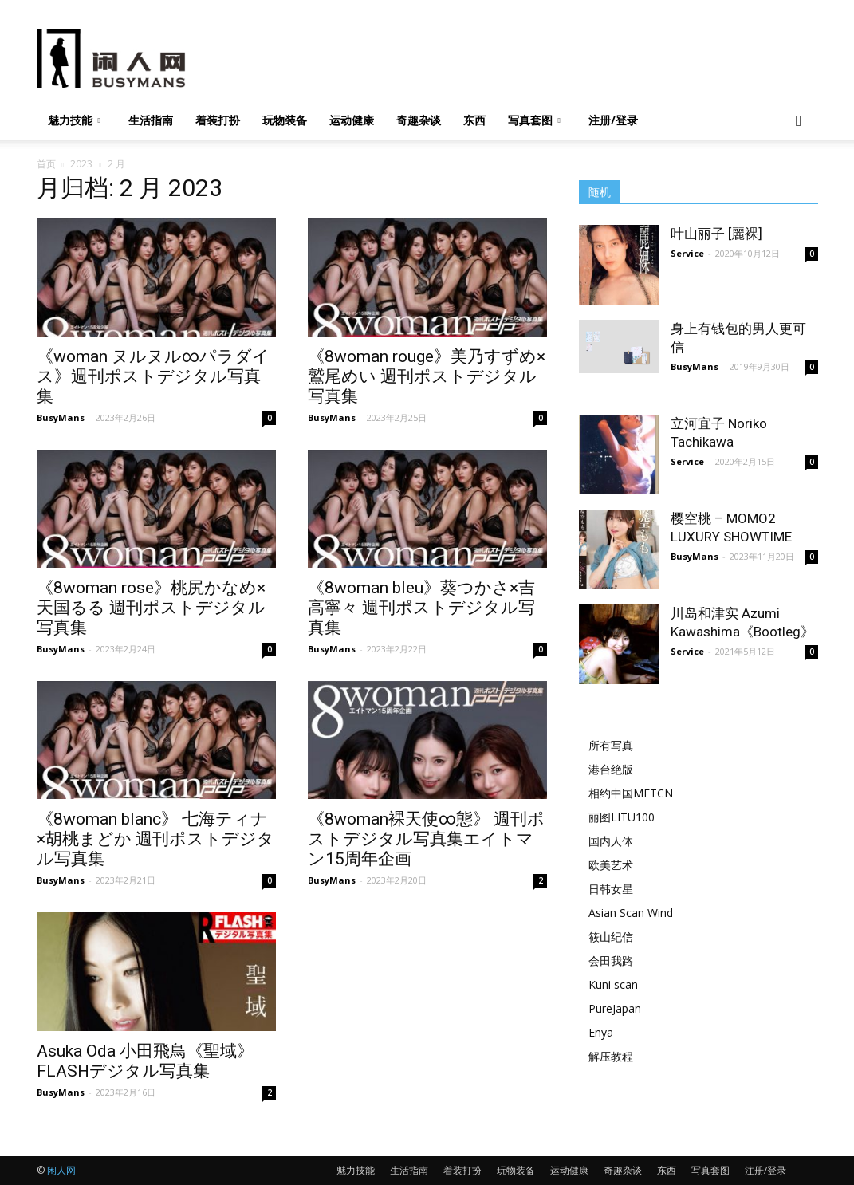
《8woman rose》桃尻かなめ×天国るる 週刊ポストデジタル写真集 (151, 607)
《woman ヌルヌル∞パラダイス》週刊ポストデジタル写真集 (153, 376)
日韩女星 (610, 888)
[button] (799, 121)
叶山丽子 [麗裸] (716, 234)
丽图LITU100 (621, 817)
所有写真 (610, 745)
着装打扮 (217, 120)
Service (687, 253)
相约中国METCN (630, 793)
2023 (81, 164)
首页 (46, 164)
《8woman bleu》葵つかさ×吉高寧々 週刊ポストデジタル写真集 (421, 607)
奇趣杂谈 (418, 120)
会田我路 (610, 960)
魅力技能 (74, 120)
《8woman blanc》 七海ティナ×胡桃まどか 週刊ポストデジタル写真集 (155, 838)
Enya (600, 1032)
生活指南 (150, 120)
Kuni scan (613, 984)
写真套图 (534, 120)
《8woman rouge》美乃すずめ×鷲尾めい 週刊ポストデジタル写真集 (426, 376)
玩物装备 (284, 120)
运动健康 (351, 120)
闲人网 (61, 1170)
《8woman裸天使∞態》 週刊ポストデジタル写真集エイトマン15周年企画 (426, 838)
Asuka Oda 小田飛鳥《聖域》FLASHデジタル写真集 (145, 1061)
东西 (474, 120)
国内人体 (610, 840)
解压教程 (610, 1056)
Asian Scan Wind (630, 912)
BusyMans (61, 417)
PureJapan (614, 1008)
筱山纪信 (610, 936)
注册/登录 (613, 120)
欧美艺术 (610, 864)
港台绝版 (610, 769)
